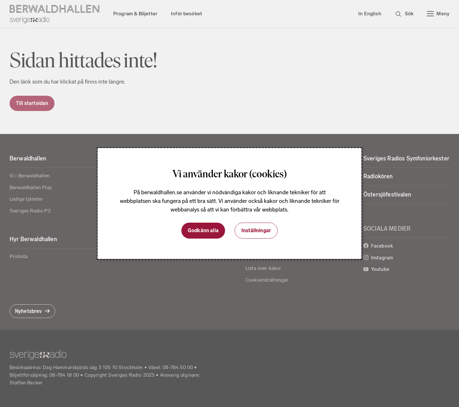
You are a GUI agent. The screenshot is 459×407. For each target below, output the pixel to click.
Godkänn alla (203, 230)
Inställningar (256, 230)
